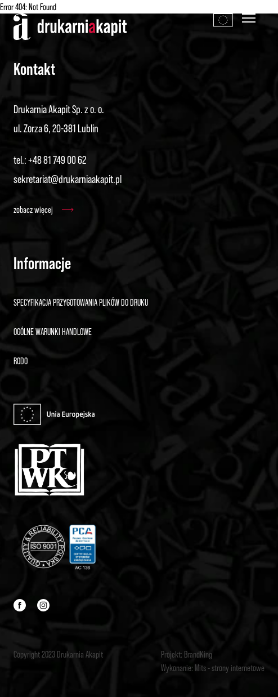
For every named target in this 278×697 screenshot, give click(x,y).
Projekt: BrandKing (186, 654)
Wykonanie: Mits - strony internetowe (212, 668)
